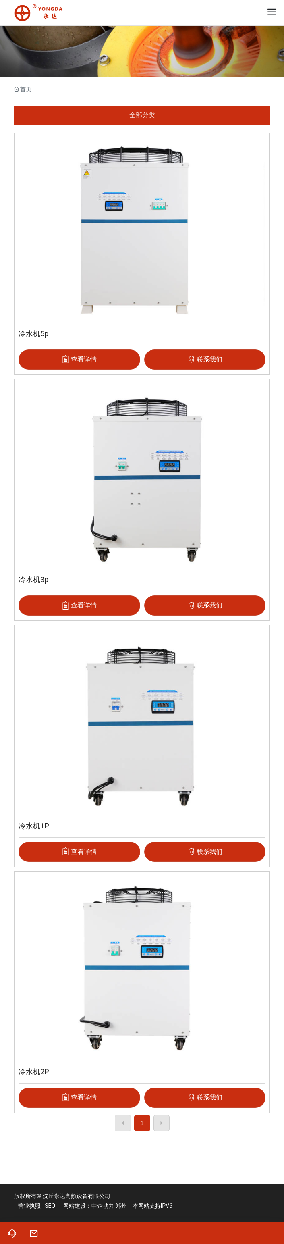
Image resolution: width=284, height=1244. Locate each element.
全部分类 (142, 115)
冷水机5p (33, 333)
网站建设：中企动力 (88, 1205)
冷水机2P (34, 1071)
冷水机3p (33, 579)
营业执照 (29, 1205)
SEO (50, 1205)
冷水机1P (34, 826)
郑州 (121, 1205)
